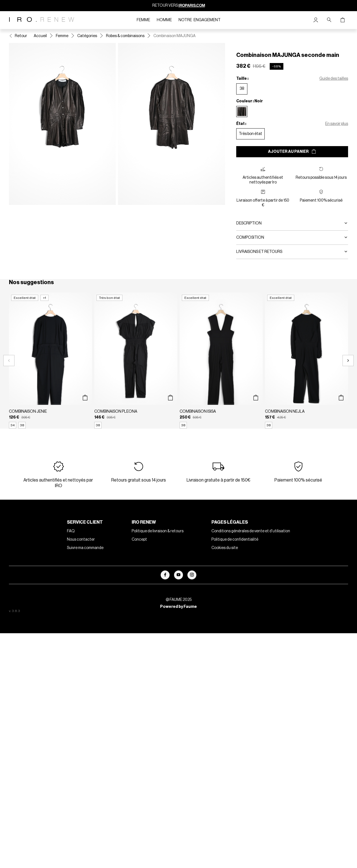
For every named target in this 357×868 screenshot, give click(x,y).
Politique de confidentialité (234, 539)
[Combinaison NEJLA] (306, 360)
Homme (164, 20)
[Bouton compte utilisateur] (315, 20)
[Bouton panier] (342, 20)
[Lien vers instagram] (191, 574)
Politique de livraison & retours (158, 531)
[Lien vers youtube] (178, 574)
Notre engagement (199, 20)
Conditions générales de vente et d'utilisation (250, 531)
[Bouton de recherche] (329, 20)
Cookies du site (224, 548)
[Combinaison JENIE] (50, 360)
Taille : (242, 79)
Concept (139, 539)
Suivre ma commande (85, 548)
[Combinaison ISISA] (221, 360)
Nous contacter (81, 539)
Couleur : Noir (249, 101)
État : (241, 124)
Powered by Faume (178, 607)
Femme (143, 20)
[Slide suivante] (348, 360)
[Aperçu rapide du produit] (85, 398)
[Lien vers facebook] (165, 574)
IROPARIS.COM (191, 5)
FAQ (71, 531)
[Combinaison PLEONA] (135, 360)
